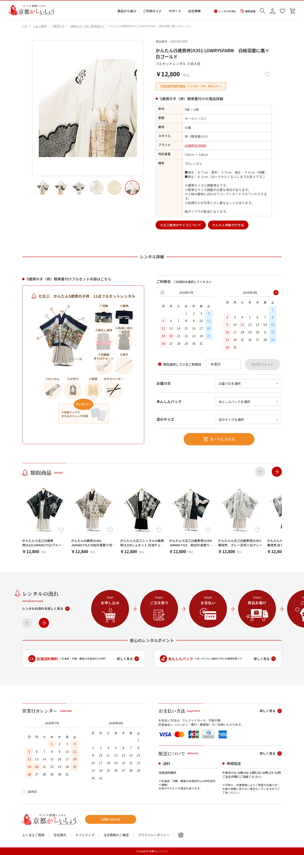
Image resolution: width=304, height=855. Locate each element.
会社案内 (60, 835)
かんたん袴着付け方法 (228, 225)
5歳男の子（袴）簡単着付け (87, 26)
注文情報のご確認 (116, 835)
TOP (24, 26)
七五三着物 (40, 26)
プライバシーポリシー (154, 835)
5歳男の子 (58, 26)
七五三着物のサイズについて (180, 225)
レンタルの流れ (225, 11)
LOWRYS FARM (195, 145)
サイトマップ (84, 835)
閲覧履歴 (248, 11)
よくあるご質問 (33, 835)
